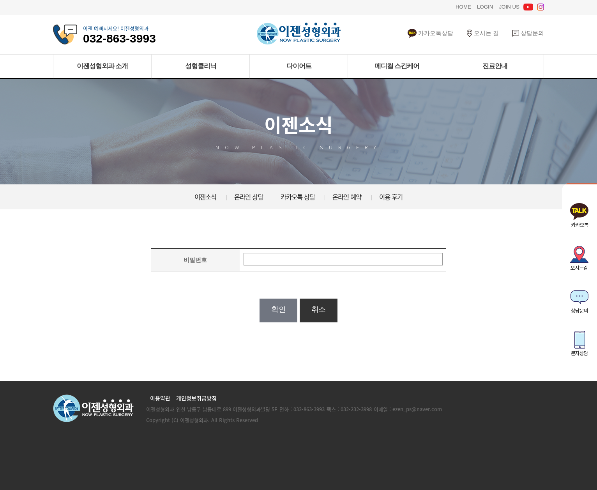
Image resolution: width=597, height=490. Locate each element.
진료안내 (494, 66)
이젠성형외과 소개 (102, 66)
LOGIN (485, 6)
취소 (318, 309)
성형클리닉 (200, 66)
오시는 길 (483, 32)
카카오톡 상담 (298, 197)
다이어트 (298, 66)
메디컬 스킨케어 (397, 66)
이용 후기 (391, 197)
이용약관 (160, 398)
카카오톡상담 (430, 32)
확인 (278, 309)
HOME (463, 6)
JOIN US (509, 6)
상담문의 (528, 32)
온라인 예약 (346, 197)
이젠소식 (205, 197)
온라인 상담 (248, 197)
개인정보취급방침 (196, 398)
